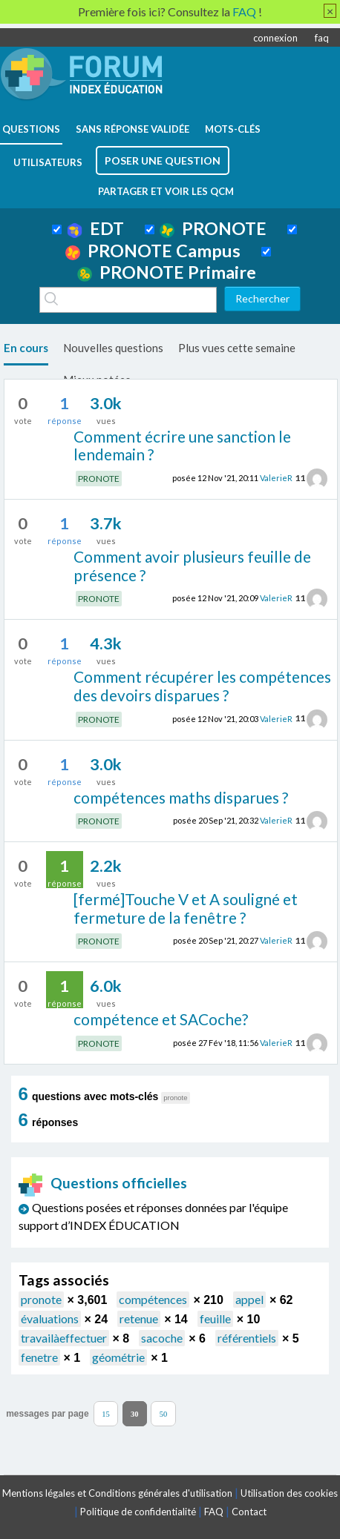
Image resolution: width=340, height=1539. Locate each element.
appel (249, 1299)
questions (31, 129)
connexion (275, 38)
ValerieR (276, 478)
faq (322, 38)
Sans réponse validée (132, 129)
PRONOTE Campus (153, 250)
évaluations (50, 1318)
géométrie (118, 1357)
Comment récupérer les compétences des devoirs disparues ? (202, 685)
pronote (41, 1299)
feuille (215, 1318)
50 (164, 1413)
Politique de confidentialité (138, 1512)
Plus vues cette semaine (236, 347)
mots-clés (233, 129)
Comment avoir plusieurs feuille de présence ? (192, 565)
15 (106, 1413)
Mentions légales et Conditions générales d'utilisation (117, 1493)
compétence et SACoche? (160, 1019)
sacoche (162, 1338)
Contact (249, 1512)
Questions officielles (103, 1182)
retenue (139, 1318)
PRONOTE (213, 228)
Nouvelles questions (113, 347)
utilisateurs (47, 162)
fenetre (39, 1357)
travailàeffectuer (64, 1338)
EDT (95, 228)
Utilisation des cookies (289, 1493)
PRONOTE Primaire (166, 272)
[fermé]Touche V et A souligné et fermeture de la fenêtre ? (185, 908)
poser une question (162, 160)
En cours (26, 347)
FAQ (213, 1512)
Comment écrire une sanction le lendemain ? (182, 445)
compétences (153, 1299)
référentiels (247, 1338)
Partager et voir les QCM (166, 191)
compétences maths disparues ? (180, 797)
